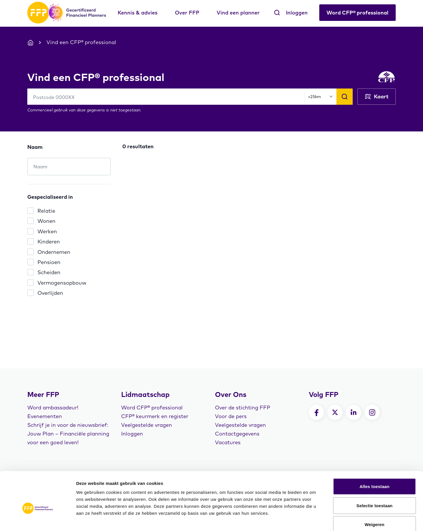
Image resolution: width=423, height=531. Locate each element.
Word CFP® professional (357, 12)
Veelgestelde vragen (146, 425)
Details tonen (314, 519)
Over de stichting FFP (242, 407)
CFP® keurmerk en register (154, 416)
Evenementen (44, 416)
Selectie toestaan (374, 474)
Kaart (376, 96)
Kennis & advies (137, 12)
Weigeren (374, 492)
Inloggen (297, 12)
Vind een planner (238, 12)
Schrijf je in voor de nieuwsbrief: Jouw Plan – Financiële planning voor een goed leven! (68, 434)
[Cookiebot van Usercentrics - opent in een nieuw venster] (37, 519)
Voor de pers (231, 416)
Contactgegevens (237, 433)
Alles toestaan (374, 454)
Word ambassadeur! (52, 407)
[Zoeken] (344, 96)
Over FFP (187, 12)
